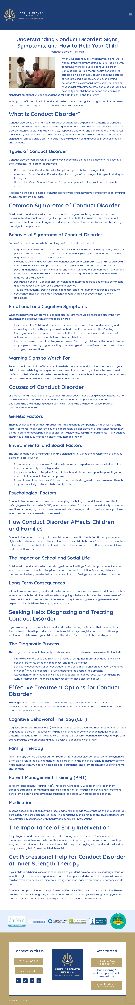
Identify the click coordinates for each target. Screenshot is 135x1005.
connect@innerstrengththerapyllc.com (99, 894)
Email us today (29, 970)
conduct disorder (61, 52)
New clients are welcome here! (106, 985)
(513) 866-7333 (28, 961)
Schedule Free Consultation (106, 962)
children (79, 52)
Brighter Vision (25, 1000)
